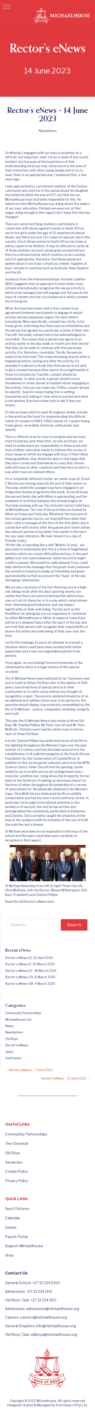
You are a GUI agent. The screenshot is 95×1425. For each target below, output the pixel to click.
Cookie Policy (16, 1171)
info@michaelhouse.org (56, 1326)
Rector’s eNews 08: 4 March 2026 (30, 984)
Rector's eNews (16, 1045)
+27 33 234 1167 (43, 1300)
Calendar (12, 1218)
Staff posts (13, 1058)
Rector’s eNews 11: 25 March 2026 (30, 964)
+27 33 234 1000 (46, 1283)
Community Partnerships (23, 1013)
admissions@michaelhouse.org (52, 1308)
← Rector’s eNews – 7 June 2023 (28, 1070)
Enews (10, 1227)
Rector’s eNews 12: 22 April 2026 (29, 958)
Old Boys (11, 1039)
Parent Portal (16, 1237)
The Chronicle (16, 1143)
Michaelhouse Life (18, 1020)
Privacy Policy (16, 1181)
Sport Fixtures (17, 1208)
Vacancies (14, 1162)
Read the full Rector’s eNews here (29, 901)
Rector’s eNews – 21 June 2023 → (65, 1078)
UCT (53, 195)
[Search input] (33, 925)
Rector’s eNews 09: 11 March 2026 (30, 977)
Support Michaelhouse (24, 1246)
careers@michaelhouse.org (43, 1317)
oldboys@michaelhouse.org (53, 1334)
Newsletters (47, 131)
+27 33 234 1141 (39, 1291)
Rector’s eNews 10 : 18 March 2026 (30, 971)
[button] (6, 6)
